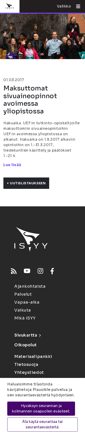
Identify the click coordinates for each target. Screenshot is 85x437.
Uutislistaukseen (26, 183)
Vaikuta (22, 310)
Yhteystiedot (29, 372)
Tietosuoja (26, 364)
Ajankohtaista (30, 286)
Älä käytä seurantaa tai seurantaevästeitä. (42, 424)
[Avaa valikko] (76, 6)
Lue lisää (12, 164)
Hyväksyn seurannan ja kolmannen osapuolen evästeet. (41, 408)
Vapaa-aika (27, 302)
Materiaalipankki (33, 356)
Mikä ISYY (25, 318)
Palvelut (23, 294)
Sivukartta (27, 335)
